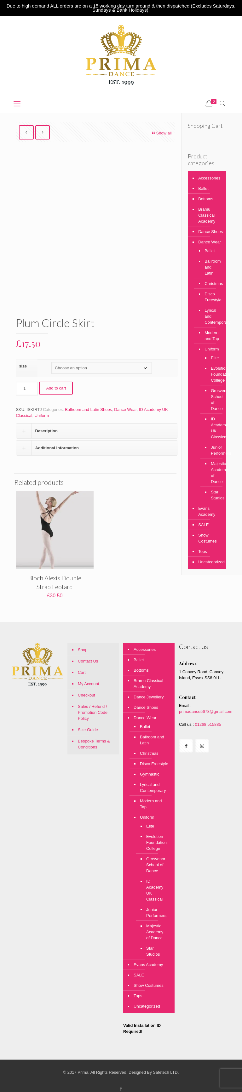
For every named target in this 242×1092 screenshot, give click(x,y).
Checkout (86, 695)
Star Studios (214, 495)
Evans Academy (206, 511)
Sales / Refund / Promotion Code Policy (92, 712)
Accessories (209, 178)
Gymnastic (149, 774)
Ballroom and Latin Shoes (88, 409)
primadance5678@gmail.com (205, 711)
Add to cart (56, 388)
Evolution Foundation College (214, 374)
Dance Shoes (210, 231)
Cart (82, 672)
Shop (82, 649)
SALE (203, 524)
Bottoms (205, 198)
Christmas (212, 283)
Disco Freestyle (212, 297)
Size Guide (88, 729)
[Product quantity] (27, 388)
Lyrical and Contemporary (212, 316)
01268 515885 (207, 724)
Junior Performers (214, 450)
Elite (214, 357)
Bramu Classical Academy (206, 215)
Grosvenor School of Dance (214, 399)
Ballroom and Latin (212, 267)
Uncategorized (210, 562)
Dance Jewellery (149, 697)
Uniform (42, 415)
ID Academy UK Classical (214, 428)
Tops (202, 551)
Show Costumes (207, 538)
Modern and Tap (212, 335)
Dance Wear (125, 409)
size (23, 366)
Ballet (203, 188)
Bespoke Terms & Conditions (94, 744)
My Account (88, 683)
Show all (160, 133)
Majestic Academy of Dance (214, 472)
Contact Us (88, 661)
